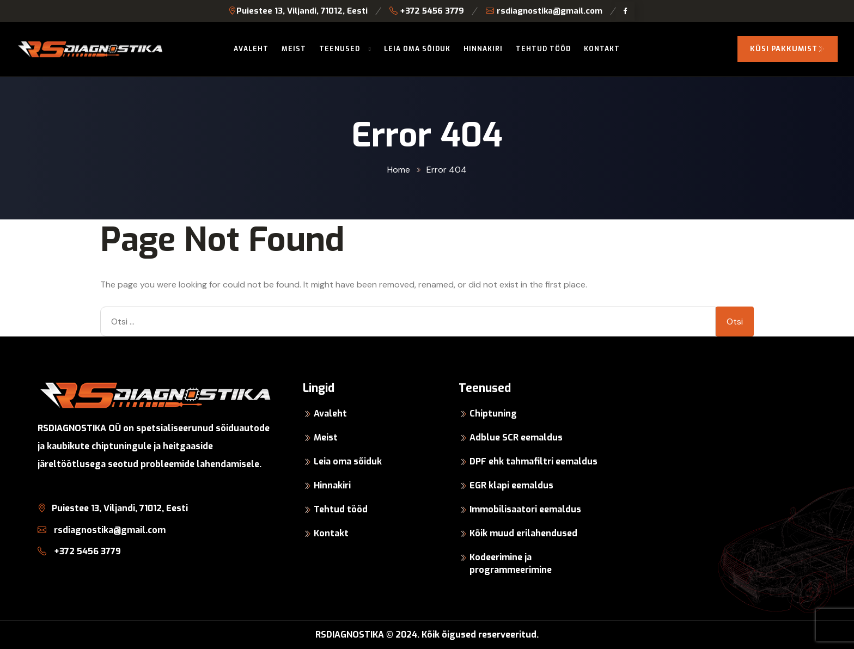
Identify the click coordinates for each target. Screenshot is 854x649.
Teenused (339, 49)
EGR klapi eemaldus (511, 485)
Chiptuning (493, 413)
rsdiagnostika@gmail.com (544, 11)
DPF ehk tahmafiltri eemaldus (533, 461)
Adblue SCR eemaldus (516, 437)
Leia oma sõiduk (417, 49)
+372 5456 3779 (426, 10)
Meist (294, 49)
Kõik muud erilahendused (523, 533)
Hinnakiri (483, 49)
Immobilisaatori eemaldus (525, 509)
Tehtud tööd (543, 49)
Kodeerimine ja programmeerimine (510, 563)
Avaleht (251, 49)
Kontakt (602, 49)
